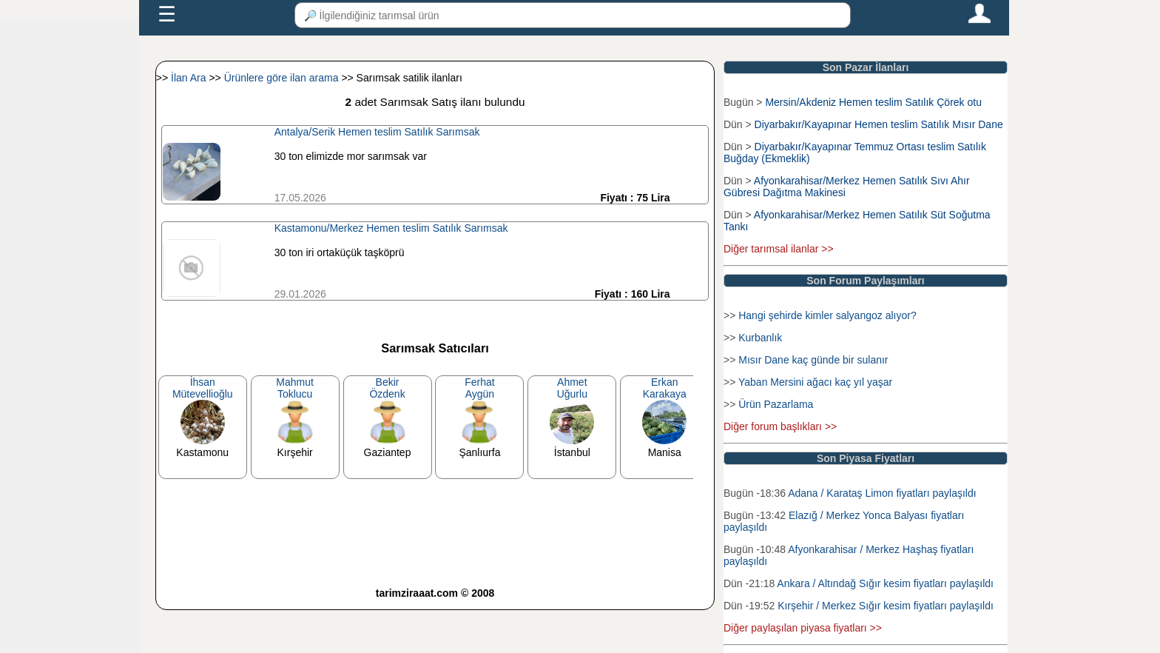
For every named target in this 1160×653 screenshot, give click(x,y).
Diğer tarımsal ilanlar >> (779, 249)
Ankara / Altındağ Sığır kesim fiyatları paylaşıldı (885, 583)
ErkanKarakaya (665, 388)
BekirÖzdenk (387, 388)
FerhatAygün (479, 388)
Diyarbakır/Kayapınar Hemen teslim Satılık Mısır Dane (879, 124)
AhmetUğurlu (572, 388)
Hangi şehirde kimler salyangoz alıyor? (827, 315)
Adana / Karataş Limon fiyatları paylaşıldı (882, 493)
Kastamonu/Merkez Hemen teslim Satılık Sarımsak (391, 228)
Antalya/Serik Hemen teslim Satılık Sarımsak (377, 132)
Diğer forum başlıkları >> (780, 426)
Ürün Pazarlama (775, 404)
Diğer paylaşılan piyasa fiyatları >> (803, 628)
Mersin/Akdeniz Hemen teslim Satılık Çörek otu (873, 102)
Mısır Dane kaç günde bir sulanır (813, 360)
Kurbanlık (760, 338)
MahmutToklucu (295, 388)
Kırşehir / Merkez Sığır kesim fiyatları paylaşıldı (886, 606)
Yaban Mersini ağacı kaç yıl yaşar (815, 382)
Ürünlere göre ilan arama (283, 78)
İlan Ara (190, 78)
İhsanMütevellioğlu (202, 388)
